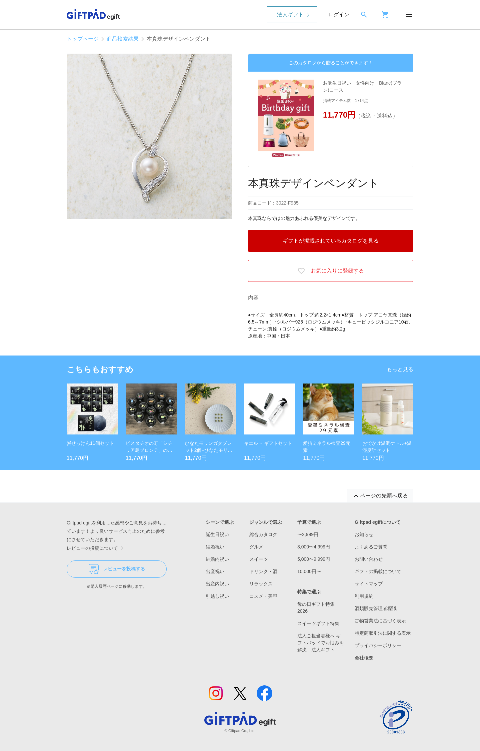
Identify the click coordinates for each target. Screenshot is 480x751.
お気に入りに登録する (330, 271)
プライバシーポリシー (378, 645)
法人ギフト (290, 14)
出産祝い (215, 571)
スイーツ (258, 559)
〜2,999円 (307, 534)
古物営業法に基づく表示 (380, 620)
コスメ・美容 (263, 596)
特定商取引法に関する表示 (383, 633)
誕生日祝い (217, 534)
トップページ (83, 39)
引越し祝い (217, 596)
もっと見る (400, 369)
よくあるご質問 (371, 546)
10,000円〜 (309, 571)
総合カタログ (263, 534)
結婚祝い (215, 546)
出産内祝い (217, 583)
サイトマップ (369, 583)
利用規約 (364, 596)
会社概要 (364, 657)
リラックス (261, 583)
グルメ (256, 546)
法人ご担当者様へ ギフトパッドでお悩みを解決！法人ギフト (320, 642)
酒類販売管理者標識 (376, 608)
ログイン (338, 14)
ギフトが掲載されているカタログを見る (331, 241)
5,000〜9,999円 (313, 559)
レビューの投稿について (96, 548)
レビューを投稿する (117, 569)
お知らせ (364, 534)
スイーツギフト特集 (318, 623)
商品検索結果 (123, 39)
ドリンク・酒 (263, 571)
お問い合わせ (369, 559)
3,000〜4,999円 (313, 546)
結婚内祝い (217, 559)
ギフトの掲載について (378, 571)
